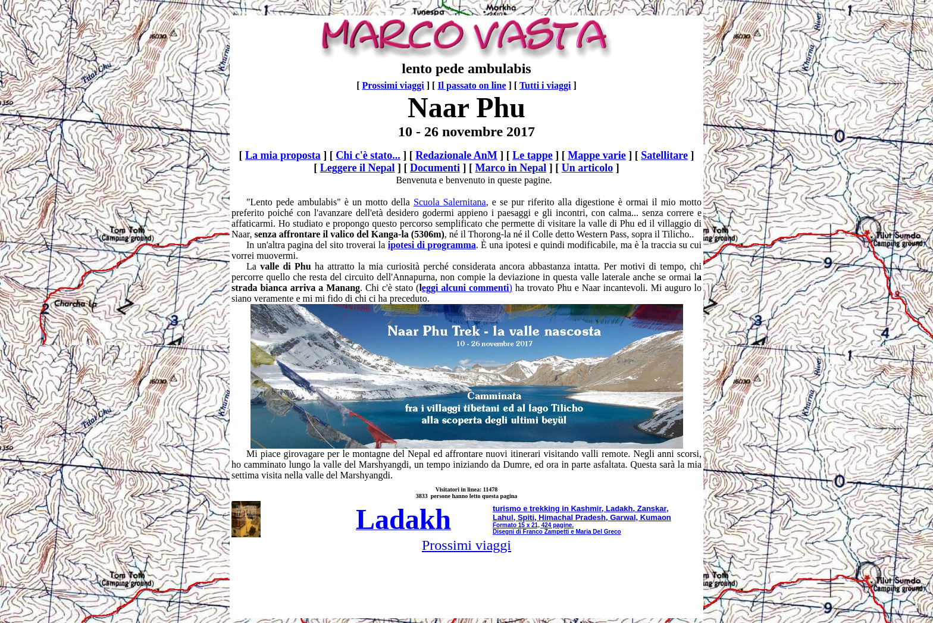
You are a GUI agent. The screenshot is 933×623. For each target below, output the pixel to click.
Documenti (435, 168)
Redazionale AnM (456, 155)
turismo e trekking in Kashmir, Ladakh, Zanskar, (581, 508)
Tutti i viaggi (545, 85)
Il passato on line (471, 85)
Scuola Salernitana (450, 202)
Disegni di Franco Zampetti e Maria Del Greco (557, 531)
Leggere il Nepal (357, 168)
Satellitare (664, 155)
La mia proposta (283, 155)
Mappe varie (596, 155)
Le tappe (532, 155)
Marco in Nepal (511, 168)
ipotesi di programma (432, 245)
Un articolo (587, 168)
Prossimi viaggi (393, 85)
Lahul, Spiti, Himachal (533, 517)
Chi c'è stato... (368, 155)
